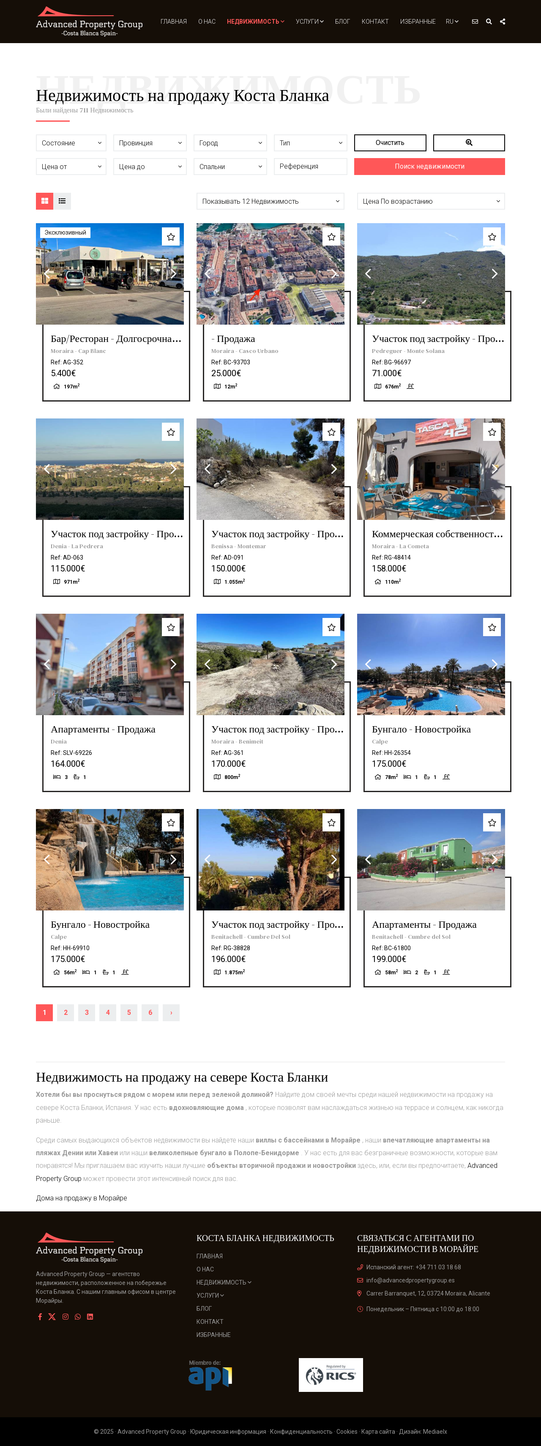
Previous (46, 274)
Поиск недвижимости (429, 166)
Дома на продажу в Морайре (81, 1198)
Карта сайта (378, 1431)
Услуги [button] (310, 21)
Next (173, 274)
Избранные (418, 21)
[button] (270, 201)
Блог (342, 21)
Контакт (375, 21)
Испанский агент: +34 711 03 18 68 (409, 1267)
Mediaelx (435, 1431)
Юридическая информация (228, 1431)
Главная (174, 21)
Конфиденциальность (301, 1431)
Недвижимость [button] (255, 21)
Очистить (390, 143)
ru (452, 21)
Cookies (347, 1431)
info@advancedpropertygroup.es (406, 1280)
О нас (207, 21)
